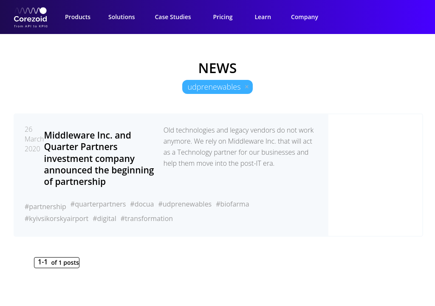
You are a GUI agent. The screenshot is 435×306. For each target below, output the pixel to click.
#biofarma (232, 204)
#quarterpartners (98, 204)
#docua (142, 204)
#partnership (45, 206)
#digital (104, 218)
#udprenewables (185, 204)
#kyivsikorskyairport (56, 218)
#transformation (147, 218)
